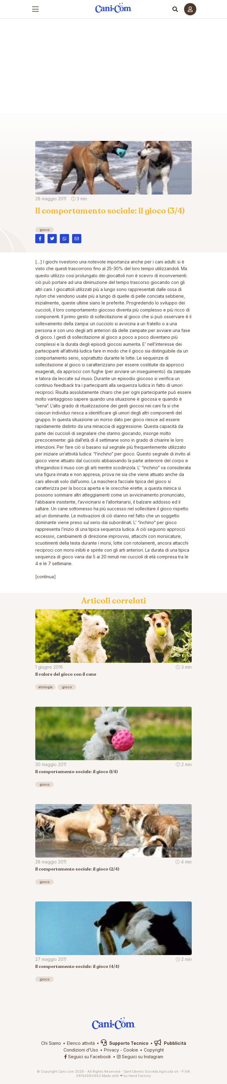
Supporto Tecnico (124, 1043)
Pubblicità (170, 1043)
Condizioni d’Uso (80, 1049)
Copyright (154, 1049)
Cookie (130, 1049)
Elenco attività (81, 1043)
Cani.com (113, 121)
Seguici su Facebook (87, 1056)
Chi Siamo (51, 1043)
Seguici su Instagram (140, 1056)
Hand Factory (140, 1076)
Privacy (111, 1049)
